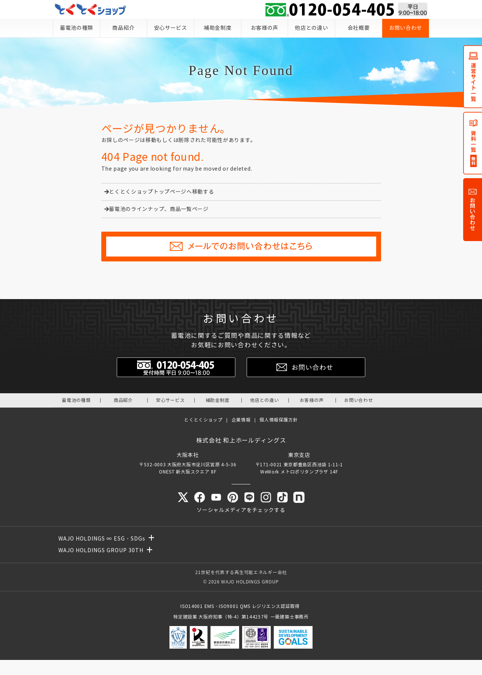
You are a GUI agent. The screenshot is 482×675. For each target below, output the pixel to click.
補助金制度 (218, 28)
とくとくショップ (203, 420)
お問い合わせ (405, 28)
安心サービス (170, 28)
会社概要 (359, 28)
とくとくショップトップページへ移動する (159, 192)
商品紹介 (123, 28)
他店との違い (311, 28)
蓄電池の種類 (76, 28)
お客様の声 (265, 28)
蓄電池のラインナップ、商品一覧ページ (156, 209)
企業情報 (241, 420)
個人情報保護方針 (278, 420)
